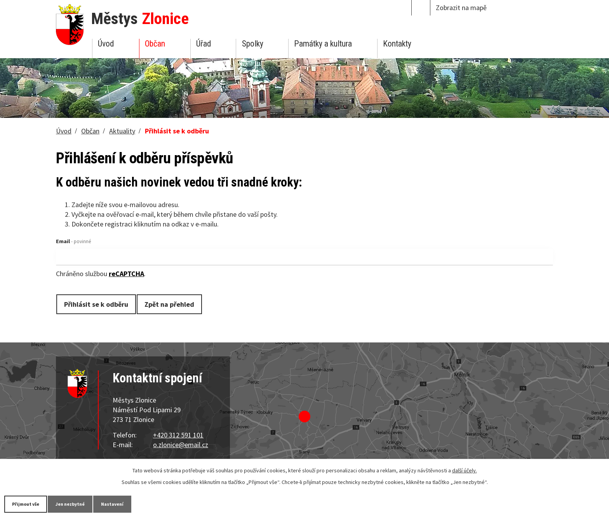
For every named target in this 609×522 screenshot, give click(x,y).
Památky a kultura (323, 43)
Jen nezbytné (89, 503)
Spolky (252, 43)
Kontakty (397, 43)
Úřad (203, 43)
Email (73, 241)
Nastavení (143, 503)
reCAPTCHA (126, 273)
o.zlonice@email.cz (180, 444)
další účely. (464, 469)
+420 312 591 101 (178, 434)
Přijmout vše (32, 503)
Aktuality (122, 130)
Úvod (106, 43)
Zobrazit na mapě (461, 7)
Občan (155, 43)
